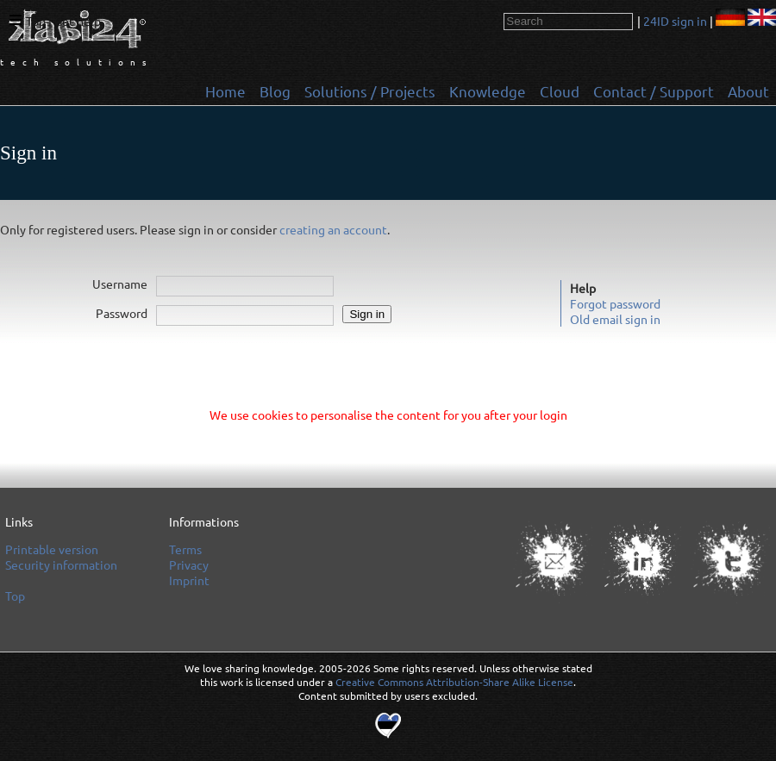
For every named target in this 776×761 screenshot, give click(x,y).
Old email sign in (615, 319)
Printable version (51, 549)
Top (36, 20)
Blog (275, 91)
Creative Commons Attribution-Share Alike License (454, 682)
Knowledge (487, 91)
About (748, 91)
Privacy (189, 564)
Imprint (189, 580)
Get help (77, 20)
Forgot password (615, 303)
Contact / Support (653, 91)
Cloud (559, 91)
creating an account (333, 229)
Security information (61, 564)
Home (225, 91)
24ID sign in (675, 20)
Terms (185, 549)
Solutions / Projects (369, 91)
